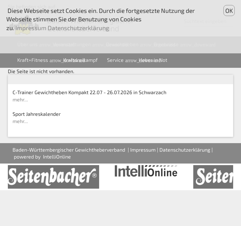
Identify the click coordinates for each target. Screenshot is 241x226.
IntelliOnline (57, 156)
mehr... (20, 99)
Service (120, 60)
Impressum (143, 150)
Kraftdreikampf (80, 60)
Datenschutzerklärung (184, 150)
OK (229, 10)
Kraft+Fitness (37, 60)
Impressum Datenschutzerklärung (61, 27)
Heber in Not (153, 60)
